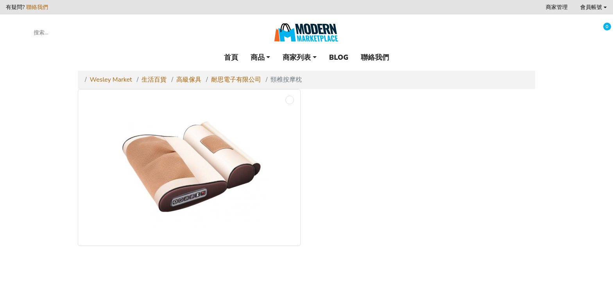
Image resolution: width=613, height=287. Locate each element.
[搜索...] (68, 32)
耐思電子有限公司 (236, 79)
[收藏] (583, 32)
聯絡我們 (37, 7)
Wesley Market (111, 79)
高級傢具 (188, 79)
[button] (593, 7)
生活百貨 (154, 79)
